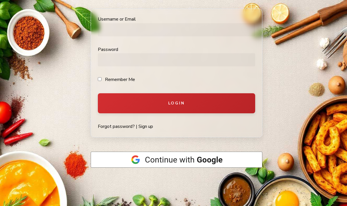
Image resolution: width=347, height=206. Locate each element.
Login (176, 103)
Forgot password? (116, 126)
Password (108, 49)
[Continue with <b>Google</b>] (176, 160)
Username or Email (117, 19)
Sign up (145, 126)
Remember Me (116, 79)
